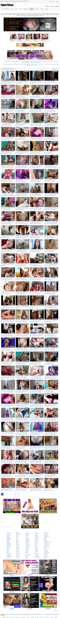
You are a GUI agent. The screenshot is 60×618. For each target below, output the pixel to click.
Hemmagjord (18, 111)
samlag (17, 545)
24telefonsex (46, 536)
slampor (45, 553)
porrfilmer (27, 547)
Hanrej (6, 97)
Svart (7, 96)
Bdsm (20, 180)
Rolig (49, 82)
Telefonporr (37, 61)
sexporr (36, 532)
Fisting (12, 97)
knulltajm (27, 552)
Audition (3, 251)
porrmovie (9, 532)
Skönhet (38, 96)
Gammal (26, 236)
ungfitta (8, 536)
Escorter (24, 64)
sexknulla (37, 533)
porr (35, 552)
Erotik (32, 64)
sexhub (36, 547)
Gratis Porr (35, 64)
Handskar (18, 181)
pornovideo (37, 557)
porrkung (18, 547)
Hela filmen (18, 462)
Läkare (31, 434)
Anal (35, 110)
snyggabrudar (9, 556)
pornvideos (37, 553)
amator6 (45, 535)
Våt (45, 97)
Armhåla (54, 377)
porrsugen (37, 536)
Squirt (24, 237)
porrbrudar (37, 539)
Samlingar (6, 111)
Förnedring (37, 448)
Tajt (55, 96)
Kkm (21, 475)
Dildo (22, 236)
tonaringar (27, 537)
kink (45, 548)
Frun (20, 83)
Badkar (21, 124)
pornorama (46, 545)
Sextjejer (23, 62)
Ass (2, 82)
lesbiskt (36, 543)
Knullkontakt (28, 64)
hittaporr (45, 549)
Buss (13, 82)
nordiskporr (9, 544)
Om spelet (54, 222)
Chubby (11, 96)
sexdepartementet (47, 541)
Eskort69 (8, 64)
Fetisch (32, 139)
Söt (42, 138)
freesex (8, 557)
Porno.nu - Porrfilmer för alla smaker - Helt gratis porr (30, 47)
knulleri (17, 532)
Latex (26, 181)
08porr (26, 557)
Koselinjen (28, 61)
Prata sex (24, 61)
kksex (26, 553)
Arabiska (50, 377)
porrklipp (18, 548)
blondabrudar (46, 552)
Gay (52, 6)
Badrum (25, 124)
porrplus (36, 545)
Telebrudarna (13, 61)
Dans (20, 82)
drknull (17, 539)
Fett (9, 97)
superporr (27, 543)
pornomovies (46, 547)
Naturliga (21, 125)
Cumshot (11, 181)
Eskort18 (34, 62)
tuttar (45, 539)
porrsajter (27, 548)
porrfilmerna (46, 557)
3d (31, 180)
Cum (54, 139)
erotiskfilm (46, 533)
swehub (45, 537)
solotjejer (46, 540)
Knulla (51, 64)
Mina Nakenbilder (43, 61)
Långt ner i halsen (19, 279)
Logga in (57, 1)
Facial (24, 279)
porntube (36, 555)
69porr (17, 555)
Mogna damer (30, 65)
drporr (26, 556)
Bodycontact (38, 62)
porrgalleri (27, 540)
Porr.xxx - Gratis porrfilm (30, 48)
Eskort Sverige (49, 61)
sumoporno (9, 555)
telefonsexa (27, 541)
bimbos (8, 548)
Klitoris (55, 209)
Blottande (55, 194)
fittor (17, 537)
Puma (54, 124)
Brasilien (51, 139)
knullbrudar (18, 533)
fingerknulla (46, 532)
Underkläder (52, 195)
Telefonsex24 (32, 61)
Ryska (40, 406)
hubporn (36, 549)
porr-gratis (37, 541)
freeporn (8, 547)
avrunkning (18, 553)
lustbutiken (46, 555)
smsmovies (27, 544)
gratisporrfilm (28, 555)
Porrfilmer (48, 64)
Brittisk (7, 320)
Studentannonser (19, 64)
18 (6, 138)
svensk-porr (27, 533)
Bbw (5, 96)
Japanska (22, 97)
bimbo (8, 549)
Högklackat (22, 181)
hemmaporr (27, 545)
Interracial (6, 279)
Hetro (48, 6)
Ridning (38, 181)
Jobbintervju (8, 223)
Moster (48, 434)
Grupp (41, 447)
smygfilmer (9, 537)
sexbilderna (9, 539)
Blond (10, 82)
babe (8, 551)
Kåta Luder (5, 64)
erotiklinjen (46, 551)
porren (17, 549)
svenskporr (9, 553)
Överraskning (36, 321)
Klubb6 (31, 62)
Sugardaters (54, 64)
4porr (17, 540)
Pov (49, 265)
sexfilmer (36, 535)
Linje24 (5, 61)
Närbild (3, 97)
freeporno (9, 545)
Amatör (17, 82)
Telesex (21, 61)
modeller (36, 537)
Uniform (9, 167)
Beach (52, 208)
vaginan (17, 544)
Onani (50, 307)
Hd (51, 306)
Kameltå (34, 138)
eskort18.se (7, 617)
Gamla (46, 265)
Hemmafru (36, 139)
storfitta (26, 535)
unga (26, 532)
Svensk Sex (43, 64)
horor (17, 535)
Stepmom (55, 167)
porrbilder (37, 551)
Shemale (56, 6)
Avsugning (22, 96)
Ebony (23, 82)
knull (17, 536)
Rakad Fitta (39, 64)
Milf (6, 83)
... (12, 494)
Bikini (45, 209)
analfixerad (46, 543)
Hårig (45, 96)
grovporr (18, 551)
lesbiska (27, 551)
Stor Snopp (46, 364)
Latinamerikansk (33, 167)
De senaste (56, 68)
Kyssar (52, 153)
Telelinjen (8, 61)
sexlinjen (27, 539)
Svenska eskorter (55, 61)
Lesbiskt (3, 83)
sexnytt (36, 540)
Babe (40, 110)
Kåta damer (35, 65)
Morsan (9, 83)
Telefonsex (17, 61)
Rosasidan (27, 62)
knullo (8, 552)
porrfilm (8, 533)
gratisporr (18, 541)
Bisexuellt (9, 152)
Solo (52, 96)
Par (45, 125)
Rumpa (17, 420)
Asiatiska (18, 96)
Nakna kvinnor (13, 64)
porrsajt (36, 548)
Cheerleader (4, 490)
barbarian (9, 535)
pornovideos (37, 556)
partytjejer (9, 543)
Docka (46, 448)
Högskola (38, 251)
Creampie (18, 97)
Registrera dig (51, 1)
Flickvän (3, 209)
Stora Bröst (6, 82)
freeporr (17, 557)
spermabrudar (47, 544)
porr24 (26, 549)
